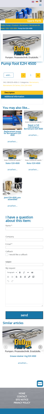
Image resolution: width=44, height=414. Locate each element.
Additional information (14, 96)
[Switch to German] (36, 2)
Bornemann (34, 82)
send (24, 315)
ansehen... (12, 141)
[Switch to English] (32, 2)
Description (9, 92)
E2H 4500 (28, 85)
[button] (12, 272)
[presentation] (12, 272)
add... (8, 75)
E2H (22, 85)
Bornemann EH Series (11, 85)
